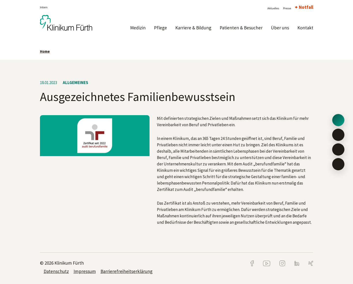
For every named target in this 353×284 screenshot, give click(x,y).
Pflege (160, 28)
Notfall (306, 7)
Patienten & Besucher (241, 28)
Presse (287, 8)
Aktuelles (273, 8)
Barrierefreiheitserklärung (126, 271)
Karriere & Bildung (193, 28)
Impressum (85, 271)
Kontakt (305, 28)
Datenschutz (56, 271)
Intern (44, 7)
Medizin (138, 28)
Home (45, 51)
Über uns (280, 28)
